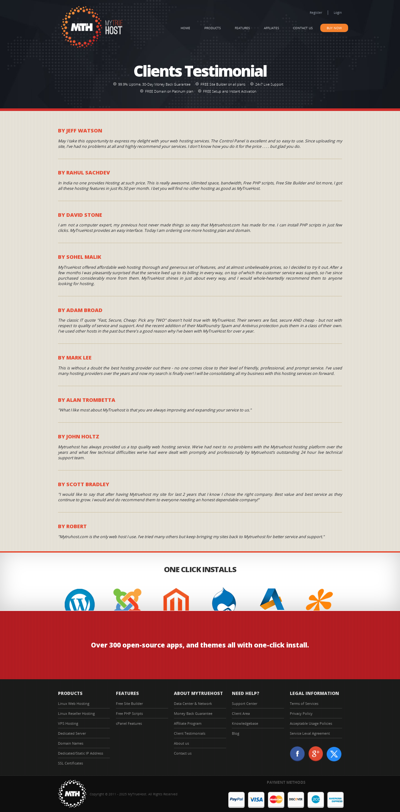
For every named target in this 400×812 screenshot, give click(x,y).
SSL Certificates (70, 763)
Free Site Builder (129, 703)
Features (242, 28)
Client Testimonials (189, 733)
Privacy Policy (301, 713)
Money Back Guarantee (193, 713)
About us (181, 743)
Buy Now (334, 28)
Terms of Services (304, 703)
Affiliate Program (187, 723)
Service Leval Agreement (310, 733)
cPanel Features (129, 723)
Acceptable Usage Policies (311, 723)
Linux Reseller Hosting (76, 713)
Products (212, 28)
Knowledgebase (245, 723)
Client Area (241, 713)
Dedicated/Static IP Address (80, 753)
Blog (235, 733)
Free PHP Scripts (129, 713)
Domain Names (70, 743)
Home (185, 28)
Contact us (303, 28)
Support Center (244, 703)
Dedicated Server (72, 733)
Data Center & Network (193, 703)
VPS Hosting (68, 723)
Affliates (271, 28)
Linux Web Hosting (73, 703)
